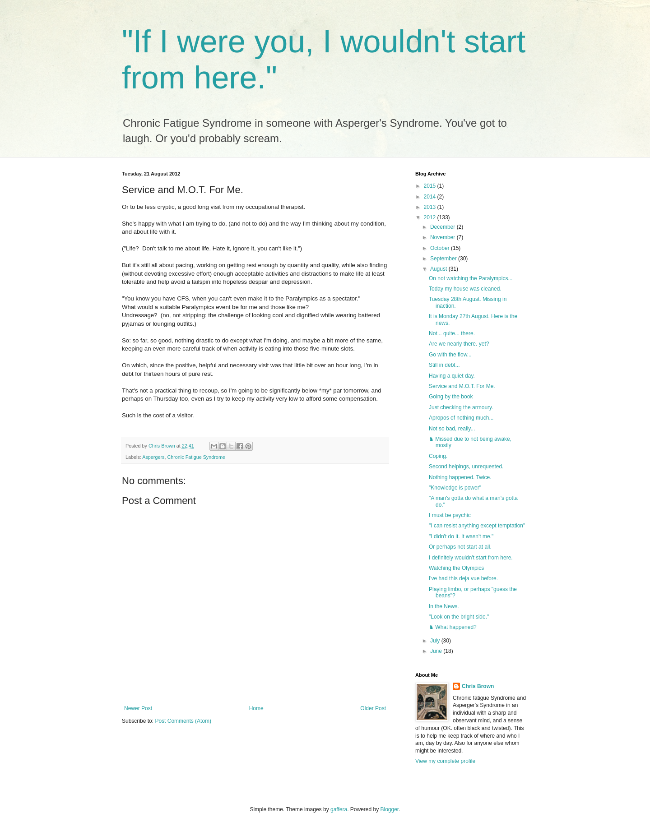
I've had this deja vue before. (463, 578)
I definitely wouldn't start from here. (471, 557)
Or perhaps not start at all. (460, 547)
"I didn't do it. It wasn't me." (461, 536)
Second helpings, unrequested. (466, 466)
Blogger (390, 809)
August (439, 269)
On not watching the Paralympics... (470, 278)
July (435, 641)
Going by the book (451, 396)
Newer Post (138, 708)
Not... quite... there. (452, 333)
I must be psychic (450, 515)
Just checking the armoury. (461, 407)
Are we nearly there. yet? (459, 344)
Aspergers (153, 457)
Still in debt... (444, 365)
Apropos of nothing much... (461, 418)
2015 (430, 186)
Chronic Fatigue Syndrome (196, 457)
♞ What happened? (453, 627)
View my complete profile (445, 761)
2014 (430, 197)
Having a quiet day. (452, 376)
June (436, 651)
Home (256, 708)
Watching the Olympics (456, 568)
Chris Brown (478, 686)
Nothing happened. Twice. (460, 477)
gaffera (338, 809)
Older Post (373, 708)
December (443, 227)
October (440, 248)
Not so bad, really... (452, 428)
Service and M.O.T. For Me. (462, 386)
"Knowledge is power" (455, 488)
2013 (430, 207)
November (443, 237)
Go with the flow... (450, 354)
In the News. (444, 606)
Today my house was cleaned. (465, 289)
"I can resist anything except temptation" (477, 525)
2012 (430, 217)
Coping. (438, 456)
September (444, 258)
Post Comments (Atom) (183, 721)
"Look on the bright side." (459, 617)
